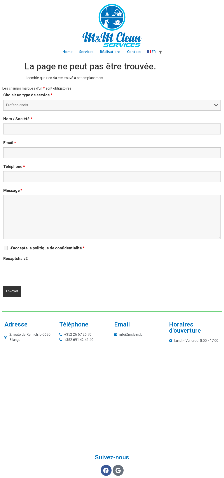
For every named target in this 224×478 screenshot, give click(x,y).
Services (86, 51)
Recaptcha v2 (15, 258)
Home (68, 51)
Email (9, 143)
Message (12, 190)
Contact (134, 51)
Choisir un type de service (27, 95)
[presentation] (36, 271)
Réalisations (110, 51)
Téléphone (14, 166)
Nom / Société (17, 119)
